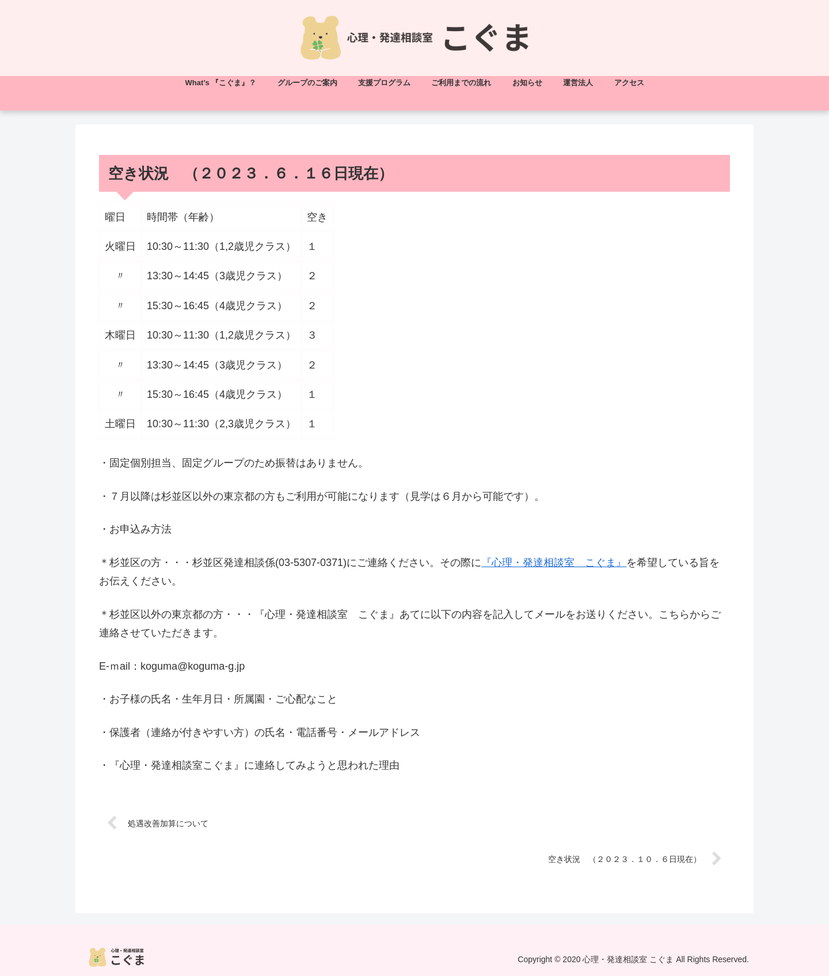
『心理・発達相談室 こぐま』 (553, 562)
